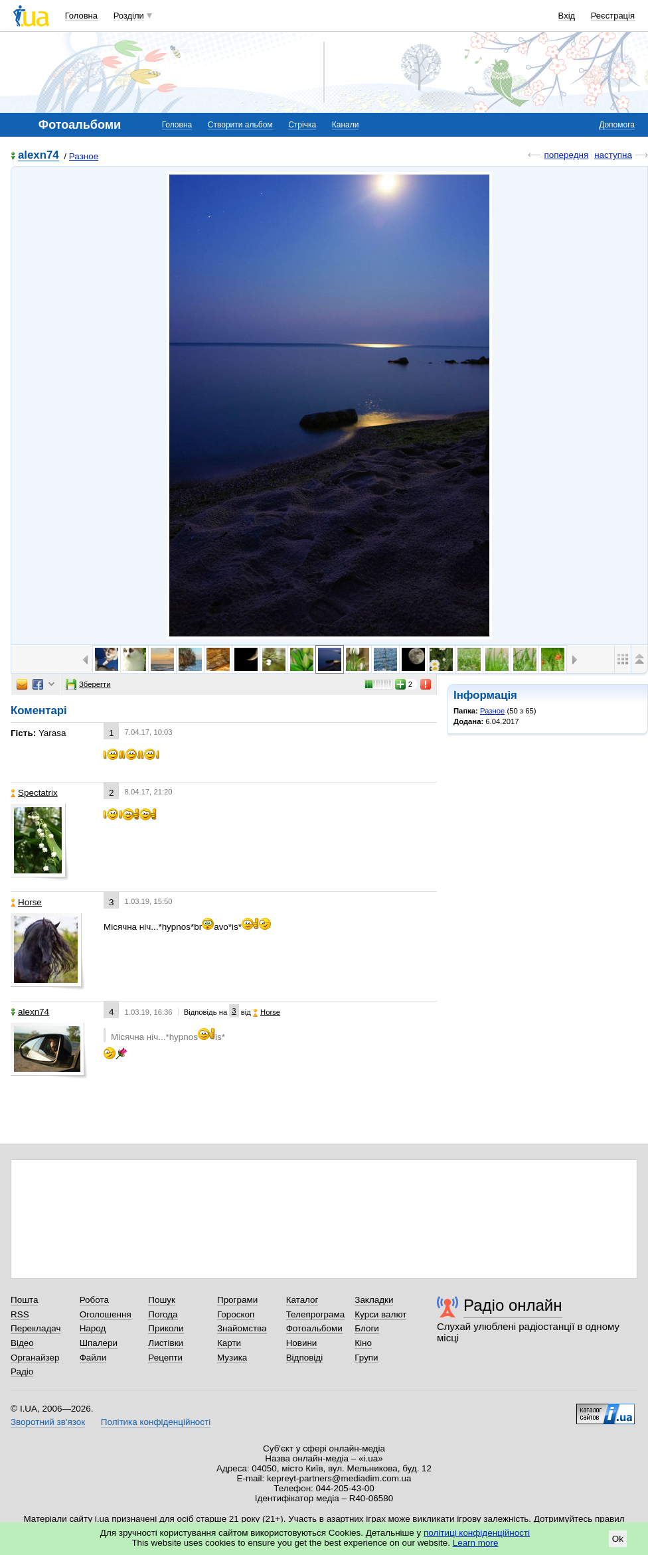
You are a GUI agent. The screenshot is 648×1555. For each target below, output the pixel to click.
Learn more (476, 1543)
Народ (93, 1328)
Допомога (617, 124)
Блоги (367, 1328)
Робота (94, 1300)
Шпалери (99, 1343)
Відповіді (304, 1358)
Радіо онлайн (512, 1305)
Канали (345, 124)
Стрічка (302, 124)
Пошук (161, 1300)
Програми (237, 1300)
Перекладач (35, 1328)
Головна (81, 16)
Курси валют (380, 1314)
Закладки (374, 1300)
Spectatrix (34, 793)
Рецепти (165, 1358)
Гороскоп (235, 1314)
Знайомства (242, 1328)
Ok (617, 1539)
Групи (366, 1358)
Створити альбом (240, 124)
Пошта (24, 1300)
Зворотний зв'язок (48, 1422)
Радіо (22, 1371)
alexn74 (38, 155)
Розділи (129, 16)
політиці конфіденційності (477, 1533)
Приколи (165, 1328)
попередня (566, 155)
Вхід (567, 16)
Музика (232, 1358)
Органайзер (35, 1358)
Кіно (363, 1343)
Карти (229, 1343)
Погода (162, 1314)
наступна (613, 155)
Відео (22, 1343)
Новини (301, 1343)
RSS (20, 1314)
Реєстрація (613, 16)
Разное (83, 156)
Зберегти (88, 684)
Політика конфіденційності (155, 1422)
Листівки (165, 1343)
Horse (26, 902)
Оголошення (105, 1314)
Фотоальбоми (314, 1328)
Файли (93, 1358)
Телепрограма (315, 1314)
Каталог (302, 1300)
